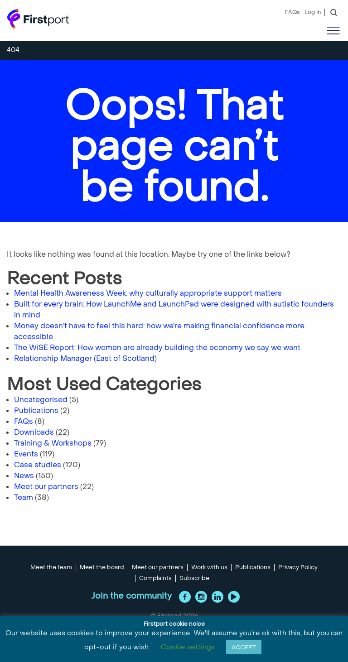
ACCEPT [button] (244, 647)
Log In (312, 12)
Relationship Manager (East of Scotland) (85, 358)
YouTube (234, 597)
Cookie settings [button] (188, 647)
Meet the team (51, 567)
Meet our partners (46, 486)
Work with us (209, 567)
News (24, 475)
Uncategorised (41, 399)
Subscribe (194, 578)
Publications (36, 410)
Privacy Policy (298, 567)
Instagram (201, 597)
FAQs (292, 12)
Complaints (155, 578)
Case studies (37, 465)
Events (26, 454)
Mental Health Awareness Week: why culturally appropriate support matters (149, 293)
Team (23, 497)
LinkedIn (217, 597)
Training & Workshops (53, 443)
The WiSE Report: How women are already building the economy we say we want (158, 347)
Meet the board (102, 567)
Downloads (34, 432)
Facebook (185, 597)
